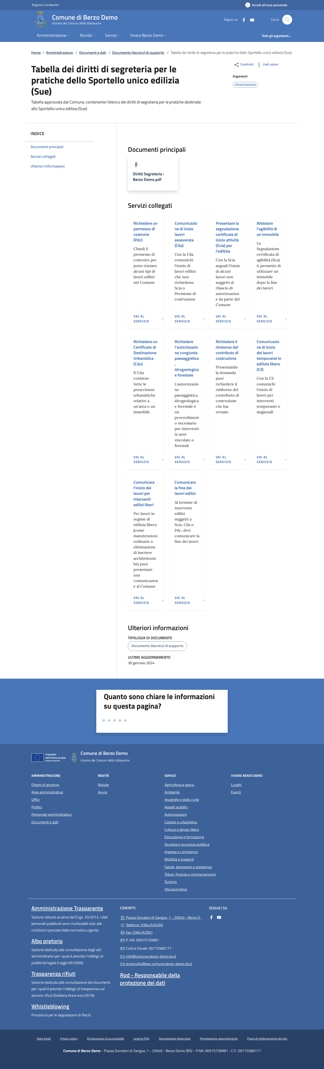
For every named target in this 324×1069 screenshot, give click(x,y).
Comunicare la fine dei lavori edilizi (185, 487)
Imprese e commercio (181, 852)
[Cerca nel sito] (287, 20)
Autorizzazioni (175, 814)
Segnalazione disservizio (175, 1038)
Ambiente (172, 792)
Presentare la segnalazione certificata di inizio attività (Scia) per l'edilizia (227, 237)
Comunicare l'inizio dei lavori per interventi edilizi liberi (144, 493)
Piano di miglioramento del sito (267, 1038)
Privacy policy (69, 1038)
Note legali (44, 1038)
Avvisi (102, 792)
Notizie (103, 784)
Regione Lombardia (45, 4)
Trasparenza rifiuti (53, 973)
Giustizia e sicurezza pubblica (186, 844)
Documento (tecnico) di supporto (138, 52)
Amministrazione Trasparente (67, 908)
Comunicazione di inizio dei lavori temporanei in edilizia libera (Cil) (269, 355)
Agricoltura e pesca (179, 784)
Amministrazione (59, 52)
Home (36, 52)
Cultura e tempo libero (181, 829)
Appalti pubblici (176, 807)
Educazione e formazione (184, 837)
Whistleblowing (50, 1006)
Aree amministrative (47, 792)
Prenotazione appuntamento (219, 1038)
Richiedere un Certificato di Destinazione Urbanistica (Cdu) (145, 352)
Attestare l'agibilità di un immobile (268, 229)
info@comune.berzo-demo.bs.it (148, 956)
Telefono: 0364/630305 (141, 925)
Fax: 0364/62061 (136, 932)
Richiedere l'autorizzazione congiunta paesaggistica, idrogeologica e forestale (187, 358)
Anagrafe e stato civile (181, 799)
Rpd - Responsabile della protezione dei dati (150, 979)
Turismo (170, 882)
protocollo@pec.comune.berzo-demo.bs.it (156, 964)
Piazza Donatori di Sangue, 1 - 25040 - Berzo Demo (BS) (162, 917)
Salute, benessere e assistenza (188, 867)
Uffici (35, 799)
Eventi (236, 792)
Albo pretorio (47, 941)
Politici (36, 807)
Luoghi (236, 784)
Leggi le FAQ (141, 1038)
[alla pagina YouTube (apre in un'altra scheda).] (250, 19)
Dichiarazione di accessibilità (105, 1038)
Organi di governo (45, 784)
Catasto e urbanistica (180, 822)
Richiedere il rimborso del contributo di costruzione (227, 349)
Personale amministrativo (51, 814)
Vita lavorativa (175, 889)
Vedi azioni (267, 65)
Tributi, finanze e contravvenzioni (190, 874)
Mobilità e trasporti (179, 859)
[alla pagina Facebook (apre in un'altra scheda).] (242, 19)
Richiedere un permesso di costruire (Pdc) (145, 231)
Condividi (243, 65)
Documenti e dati (92, 52)
